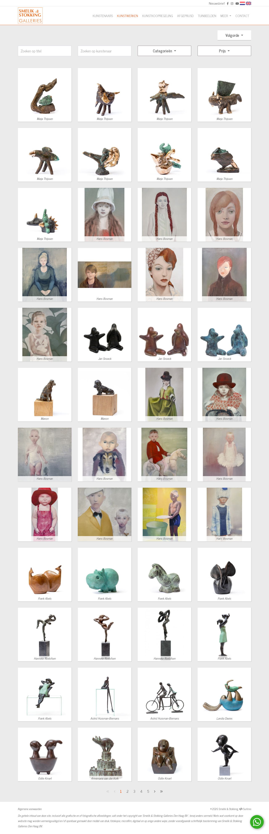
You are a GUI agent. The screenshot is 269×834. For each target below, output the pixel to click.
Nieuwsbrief (217, 3)
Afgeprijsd (185, 15)
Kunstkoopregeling (157, 15)
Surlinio (247, 809)
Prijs (223, 51)
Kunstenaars (103, 15)
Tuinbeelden (207, 15)
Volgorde (232, 35)
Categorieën (163, 51)
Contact (242, 15)
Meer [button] (224, 15)
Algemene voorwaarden (30, 809)
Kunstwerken (127, 15)
